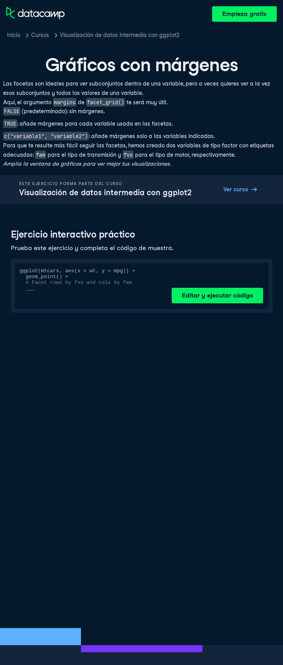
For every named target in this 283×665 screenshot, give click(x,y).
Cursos (40, 35)
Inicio (13, 35)
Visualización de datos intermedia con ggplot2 (119, 35)
